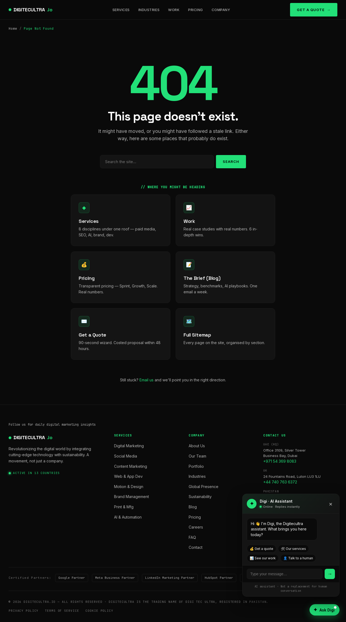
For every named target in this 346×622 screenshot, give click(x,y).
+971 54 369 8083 (279, 461)
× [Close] (331, 503)
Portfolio (196, 466)
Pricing (195, 10)
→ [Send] (329, 574)
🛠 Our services (293, 549)
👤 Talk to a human (298, 558)
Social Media (125, 456)
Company (221, 10)
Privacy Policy (23, 611)
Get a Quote (310, 10)
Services (121, 10)
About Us (197, 445)
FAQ (192, 537)
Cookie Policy (99, 611)
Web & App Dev (128, 476)
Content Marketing (130, 466)
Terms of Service (62, 611)
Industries (148, 10)
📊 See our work (263, 558)
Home (13, 28)
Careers (196, 527)
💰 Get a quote (261, 549)
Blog (193, 507)
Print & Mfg (124, 507)
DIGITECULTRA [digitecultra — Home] (33, 10)
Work (173, 10)
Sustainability (200, 496)
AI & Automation (128, 517)
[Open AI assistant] (325, 610)
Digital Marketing (129, 445)
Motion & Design (128, 486)
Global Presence (203, 486)
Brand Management (131, 496)
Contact (195, 547)
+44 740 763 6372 (280, 482)
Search (231, 161)
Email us (146, 380)
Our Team (197, 456)
